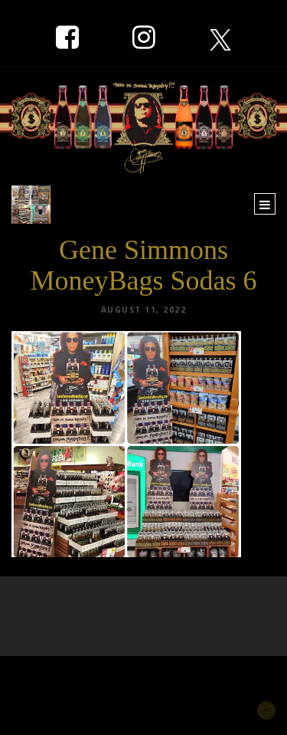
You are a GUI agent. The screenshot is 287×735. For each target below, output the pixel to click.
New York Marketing (85, 678)
